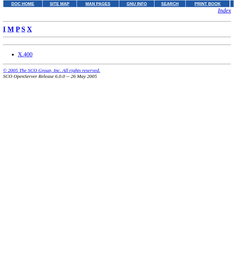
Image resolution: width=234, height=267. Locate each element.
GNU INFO (137, 3)
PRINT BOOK (208, 3)
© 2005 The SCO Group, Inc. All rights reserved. (51, 70)
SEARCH (170, 3)
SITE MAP (59, 3)
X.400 (25, 54)
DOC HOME (23, 3)
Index (224, 10)
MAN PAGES (97, 3)
